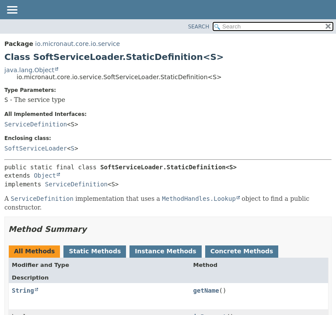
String (23, 290)
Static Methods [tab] (95, 251)
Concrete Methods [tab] (241, 251)
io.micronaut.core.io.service (77, 43)
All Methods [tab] (34, 251)
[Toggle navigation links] (11, 10)
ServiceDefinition (35, 124)
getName (206, 290)
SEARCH (199, 27)
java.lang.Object (29, 70)
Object (45, 175)
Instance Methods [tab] (165, 251)
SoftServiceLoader (35, 148)
